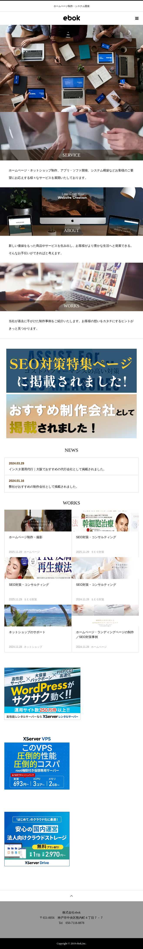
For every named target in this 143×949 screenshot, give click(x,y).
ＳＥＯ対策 (97, 551)
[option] (71, 68)
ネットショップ (33, 646)
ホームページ (32, 551)
